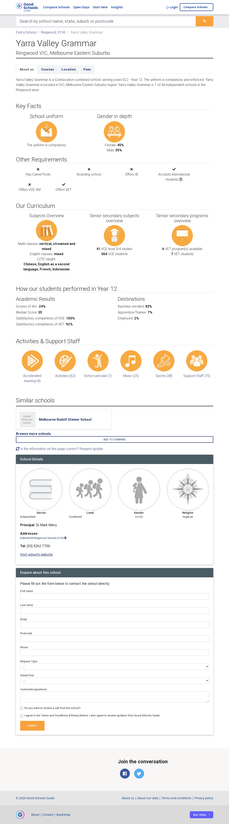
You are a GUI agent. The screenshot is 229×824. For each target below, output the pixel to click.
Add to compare (114, 439)
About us (27, 69)
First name (26, 591)
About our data (147, 798)
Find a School (26, 32)
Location (69, 69)
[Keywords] (106, 21)
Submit (32, 726)
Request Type (28, 661)
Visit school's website (36, 554)
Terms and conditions (176, 798)
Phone (24, 647)
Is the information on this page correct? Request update (59, 449)
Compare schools (196, 7)
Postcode (26, 633)
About (35, 815)
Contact (48, 815)
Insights (117, 7)
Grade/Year (27, 675)
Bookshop (63, 815)
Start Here (100, 7)
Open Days (81, 7)
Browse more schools (33, 434)
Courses (47, 69)
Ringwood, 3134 (53, 32)
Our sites (199, 815)
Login (172, 7)
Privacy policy (204, 798)
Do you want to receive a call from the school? (52, 708)
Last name (26, 605)
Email (23, 619)
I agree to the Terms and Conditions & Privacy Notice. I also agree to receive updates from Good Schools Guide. (92, 715)
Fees (87, 69)
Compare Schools (56, 7)
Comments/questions (33, 689)
